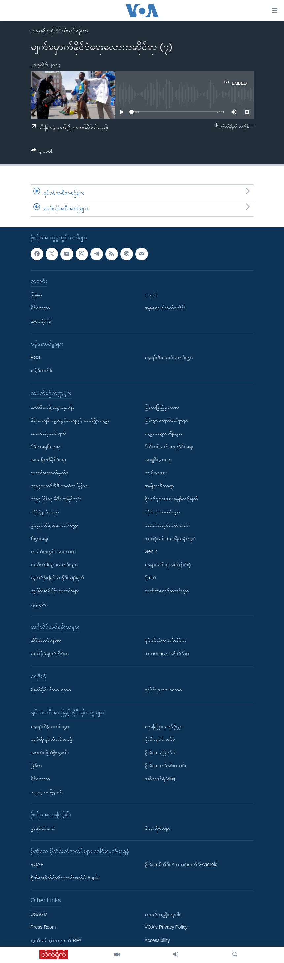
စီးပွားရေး (39, 538)
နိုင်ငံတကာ (40, 307)
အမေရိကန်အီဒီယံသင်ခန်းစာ (59, 30)
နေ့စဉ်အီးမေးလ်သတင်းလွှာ (169, 357)
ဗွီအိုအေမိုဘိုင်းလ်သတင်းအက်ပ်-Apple (65, 877)
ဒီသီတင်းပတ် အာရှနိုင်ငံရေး (169, 446)
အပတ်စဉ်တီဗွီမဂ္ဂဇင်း (50, 752)
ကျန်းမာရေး (156, 472)
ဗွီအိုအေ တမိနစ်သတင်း (165, 765)
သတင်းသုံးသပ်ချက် (48, 433)
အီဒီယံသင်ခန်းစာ (46, 640)
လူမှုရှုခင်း (39, 603)
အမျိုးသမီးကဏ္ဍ (159, 485)
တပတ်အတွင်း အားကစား (53, 551)
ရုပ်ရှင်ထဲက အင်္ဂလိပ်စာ (166, 640)
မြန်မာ (36, 294)
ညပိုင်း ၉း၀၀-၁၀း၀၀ (163, 689)
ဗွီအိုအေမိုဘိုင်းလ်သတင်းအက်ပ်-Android (181, 864)
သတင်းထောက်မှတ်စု (50, 472)
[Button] (41, 152)
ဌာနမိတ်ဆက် (43, 828)
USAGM (39, 913)
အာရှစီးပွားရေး (158, 459)
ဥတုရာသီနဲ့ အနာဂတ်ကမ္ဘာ (54, 525)
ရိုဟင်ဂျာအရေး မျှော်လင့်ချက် (171, 498)
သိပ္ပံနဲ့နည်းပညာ (45, 511)
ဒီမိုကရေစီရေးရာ (46, 446)
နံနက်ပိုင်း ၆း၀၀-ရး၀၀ (51, 689)
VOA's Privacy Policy (166, 927)
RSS (35, 357)
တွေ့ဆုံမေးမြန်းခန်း (47, 791)
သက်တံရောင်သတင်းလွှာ (167, 590)
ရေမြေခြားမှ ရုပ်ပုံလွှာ (164, 726)
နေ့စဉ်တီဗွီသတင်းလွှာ (50, 726)
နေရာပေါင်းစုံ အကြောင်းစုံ (168, 564)
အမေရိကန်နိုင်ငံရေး (48, 459)
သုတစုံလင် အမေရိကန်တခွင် (170, 538)
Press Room (43, 927)
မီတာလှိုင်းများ (157, 828)
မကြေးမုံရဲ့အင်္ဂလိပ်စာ (50, 653)
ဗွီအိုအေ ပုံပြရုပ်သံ (161, 752)
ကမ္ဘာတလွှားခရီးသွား (163, 433)
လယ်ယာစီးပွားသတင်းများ (54, 564)
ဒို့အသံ (150, 577)
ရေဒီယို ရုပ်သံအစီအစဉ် (52, 739)
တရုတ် (151, 294)
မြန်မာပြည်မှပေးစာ (162, 407)
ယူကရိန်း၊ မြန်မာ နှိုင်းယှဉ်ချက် (58, 577)
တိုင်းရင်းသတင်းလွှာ (162, 511)
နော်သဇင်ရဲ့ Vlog (160, 778)
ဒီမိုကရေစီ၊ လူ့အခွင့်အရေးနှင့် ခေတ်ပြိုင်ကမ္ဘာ (70, 419)
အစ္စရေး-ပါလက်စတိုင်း (165, 307)
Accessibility (157, 940)
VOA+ (37, 864)
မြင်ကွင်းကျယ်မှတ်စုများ (166, 419)
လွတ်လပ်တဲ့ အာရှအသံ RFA (56, 940)
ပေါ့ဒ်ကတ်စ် (41, 370)
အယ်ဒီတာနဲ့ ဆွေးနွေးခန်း (52, 407)
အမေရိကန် (41, 321)
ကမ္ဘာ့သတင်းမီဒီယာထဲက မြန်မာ (59, 485)
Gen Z (151, 551)
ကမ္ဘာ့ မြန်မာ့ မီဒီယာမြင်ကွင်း (56, 498)
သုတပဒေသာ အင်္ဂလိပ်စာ (167, 653)
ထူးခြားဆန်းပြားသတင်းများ (55, 590)
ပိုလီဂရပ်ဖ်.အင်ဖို (160, 739)
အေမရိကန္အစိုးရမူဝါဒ (163, 913)
